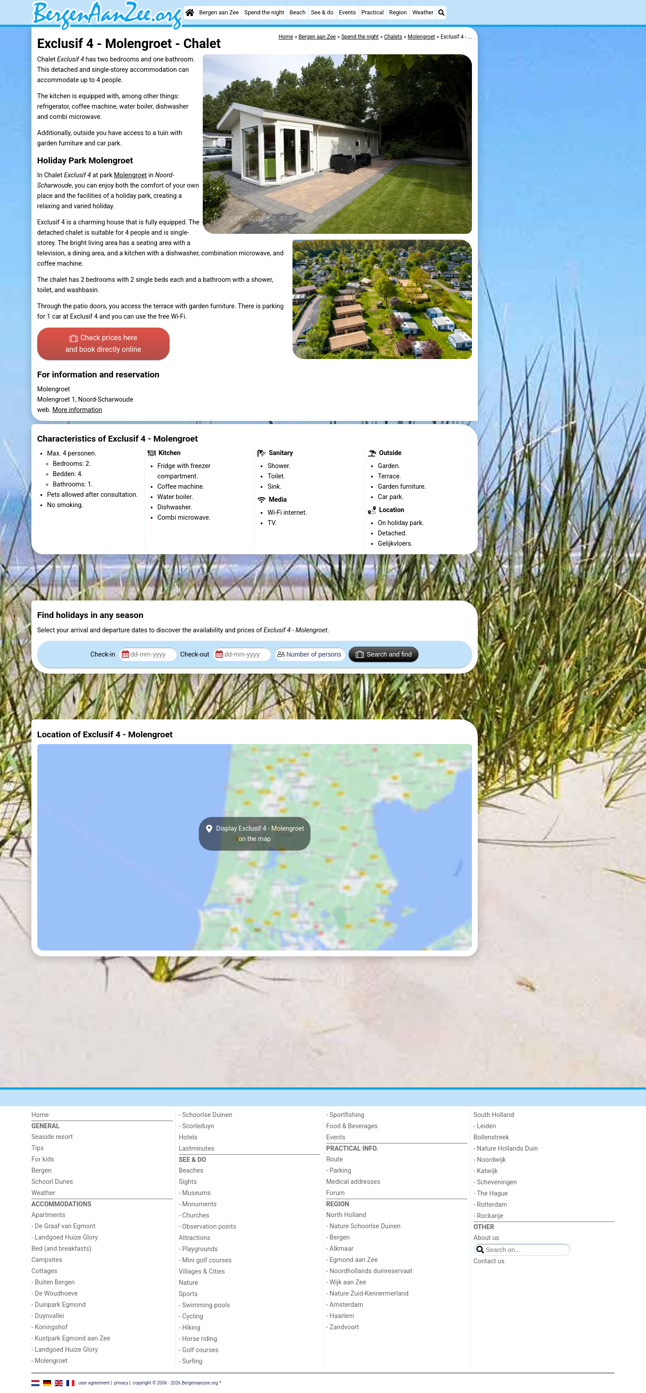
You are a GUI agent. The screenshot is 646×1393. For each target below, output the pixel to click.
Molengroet (130, 175)
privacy (121, 1382)
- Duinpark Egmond (58, 1305)
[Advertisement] (547, 233)
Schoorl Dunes (52, 1182)
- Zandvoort (342, 1327)
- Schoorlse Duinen (205, 1115)
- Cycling (191, 1316)
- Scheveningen (495, 1182)
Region (398, 12)
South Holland (494, 1115)
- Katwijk (486, 1171)
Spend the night (264, 12)
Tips (37, 1148)
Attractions (194, 1238)
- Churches (194, 1215)
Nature (188, 1283)
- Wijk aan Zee (346, 1282)
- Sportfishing (345, 1115)
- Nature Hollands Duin (506, 1148)
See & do (322, 12)
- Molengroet (49, 1361)
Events (347, 12)
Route (334, 1159)
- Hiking (190, 1328)
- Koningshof (49, 1327)
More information (77, 410)
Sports (188, 1294)
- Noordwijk (490, 1160)
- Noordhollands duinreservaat (369, 1271)
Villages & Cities (202, 1271)
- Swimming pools (204, 1305)
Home (40, 1115)
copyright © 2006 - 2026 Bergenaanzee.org (175, 1382)
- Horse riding (198, 1339)
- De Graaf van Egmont (63, 1226)
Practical (373, 12)
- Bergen (338, 1237)
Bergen (41, 1170)
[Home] (189, 12)
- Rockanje (488, 1216)
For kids (42, 1159)
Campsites (46, 1260)
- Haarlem (340, 1316)
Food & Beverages (352, 1126)
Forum (335, 1193)
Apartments (48, 1215)
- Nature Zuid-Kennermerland (367, 1293)
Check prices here (103, 344)
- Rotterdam (490, 1205)
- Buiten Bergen (53, 1282)
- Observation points (207, 1227)
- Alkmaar (340, 1249)
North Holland (346, 1215)
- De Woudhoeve (54, 1293)
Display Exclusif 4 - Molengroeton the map (254, 834)
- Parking (338, 1170)
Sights (188, 1182)
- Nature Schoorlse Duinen (363, 1226)
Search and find (384, 654)
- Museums (195, 1193)
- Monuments (198, 1204)
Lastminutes (196, 1148)
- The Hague (491, 1193)
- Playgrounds (198, 1249)
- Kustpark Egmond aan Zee (70, 1338)
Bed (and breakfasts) (61, 1249)
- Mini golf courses (205, 1260)
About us (486, 1238)
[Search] (441, 12)
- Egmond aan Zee (352, 1260)
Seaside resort (52, 1137)
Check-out (195, 654)
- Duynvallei (47, 1316)
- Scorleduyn (196, 1126)
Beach (298, 12)
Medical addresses (353, 1182)
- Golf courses (199, 1350)
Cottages (44, 1271)
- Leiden (485, 1126)
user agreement (94, 1382)
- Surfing (191, 1361)
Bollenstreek (491, 1137)
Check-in (104, 654)
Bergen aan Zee (219, 12)
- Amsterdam (344, 1305)
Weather (422, 12)
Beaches (191, 1170)
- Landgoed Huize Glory (64, 1237)
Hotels (188, 1137)
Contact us (489, 1261)
